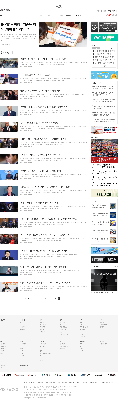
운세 (41, 360)
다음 (62, 298)
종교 (1, 353)
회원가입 (114, 11)
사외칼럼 (22, 327)
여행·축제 (42, 346)
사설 (21, 322)
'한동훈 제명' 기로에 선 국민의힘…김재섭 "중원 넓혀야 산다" (42, 170)
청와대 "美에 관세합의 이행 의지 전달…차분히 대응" (39, 202)
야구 (21, 346)
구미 (1, 367)
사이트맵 (114, 382)
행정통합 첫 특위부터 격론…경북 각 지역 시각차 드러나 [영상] (43, 58)
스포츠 (22, 341)
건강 (41, 351)
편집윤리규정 (84, 382)
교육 (81, 331)
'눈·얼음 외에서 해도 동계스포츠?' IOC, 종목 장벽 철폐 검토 (100, 231)
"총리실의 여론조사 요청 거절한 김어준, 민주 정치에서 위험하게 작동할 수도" (48, 218)
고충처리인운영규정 (50, 382)
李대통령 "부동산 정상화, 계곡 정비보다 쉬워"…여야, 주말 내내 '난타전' (103, 94)
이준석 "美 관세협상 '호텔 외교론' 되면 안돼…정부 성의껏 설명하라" (45, 282)
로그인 (109, 11)
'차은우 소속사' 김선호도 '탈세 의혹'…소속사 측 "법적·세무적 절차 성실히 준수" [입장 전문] (103, 121)
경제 (61, 320)
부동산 (62, 324)
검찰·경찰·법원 (84, 327)
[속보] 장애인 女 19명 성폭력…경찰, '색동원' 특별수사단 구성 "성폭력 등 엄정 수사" (103, 87)
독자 (41, 355)
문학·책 (2, 351)
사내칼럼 (22, 324)
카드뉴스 (82, 351)
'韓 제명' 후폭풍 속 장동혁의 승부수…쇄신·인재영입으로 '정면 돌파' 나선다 (103, 114)
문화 (1, 341)
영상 (81, 343)
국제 (101, 320)
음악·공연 (3, 346)
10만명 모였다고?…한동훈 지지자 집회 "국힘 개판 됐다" (107, 160)
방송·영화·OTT (64, 346)
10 (58, 298)
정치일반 (41, 15)
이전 (25, 298)
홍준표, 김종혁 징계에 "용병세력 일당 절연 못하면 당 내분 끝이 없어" (45, 186)
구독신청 (40, 382)
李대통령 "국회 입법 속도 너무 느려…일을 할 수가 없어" (41, 154)
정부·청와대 (50, 15)
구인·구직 (62, 331)
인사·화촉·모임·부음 (45, 353)
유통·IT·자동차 (64, 334)
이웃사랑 (82, 334)
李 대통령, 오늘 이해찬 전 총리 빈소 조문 (35, 74)
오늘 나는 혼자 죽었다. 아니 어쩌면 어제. (102, 292)
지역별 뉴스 (83, 336)
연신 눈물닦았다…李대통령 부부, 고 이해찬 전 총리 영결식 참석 (107, 184)
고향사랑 (2, 365)
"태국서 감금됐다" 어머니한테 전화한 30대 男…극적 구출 (100, 215)
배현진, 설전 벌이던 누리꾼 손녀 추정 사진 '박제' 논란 (40, 90)
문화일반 (2, 343)
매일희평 (22, 329)
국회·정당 (60, 15)
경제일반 (62, 322)
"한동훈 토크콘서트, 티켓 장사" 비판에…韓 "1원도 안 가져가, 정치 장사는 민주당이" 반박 (103, 101)
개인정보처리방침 (74, 382)
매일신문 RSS (24, 365)
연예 (61, 341)
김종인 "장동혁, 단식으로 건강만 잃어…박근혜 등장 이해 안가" (43, 138)
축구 (21, 348)
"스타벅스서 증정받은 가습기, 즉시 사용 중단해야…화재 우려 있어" (103, 107)
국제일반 (102, 322)
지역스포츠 (23, 355)
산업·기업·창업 (64, 329)
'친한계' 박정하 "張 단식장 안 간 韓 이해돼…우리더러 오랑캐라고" (45, 234)
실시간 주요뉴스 (96, 83)
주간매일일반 (103, 343)
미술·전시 (3, 348)
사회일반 (82, 322)
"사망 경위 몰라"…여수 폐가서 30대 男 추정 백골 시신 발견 (100, 223)
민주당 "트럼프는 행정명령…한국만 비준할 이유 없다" (40, 122)
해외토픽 (102, 327)
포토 (81, 346)
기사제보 (105, 11)
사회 (81, 320)
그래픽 (81, 348)
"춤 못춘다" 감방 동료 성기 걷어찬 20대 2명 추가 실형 (100, 206)
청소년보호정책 (62, 382)
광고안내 (33, 382)
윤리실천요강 (106, 382)
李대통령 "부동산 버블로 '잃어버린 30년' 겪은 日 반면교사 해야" (44, 250)
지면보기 (99, 11)
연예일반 (62, 343)
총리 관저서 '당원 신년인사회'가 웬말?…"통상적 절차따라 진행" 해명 (106, 166)
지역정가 (78, 15)
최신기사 (2, 320)
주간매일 (102, 341)
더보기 (116, 267)
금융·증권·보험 (64, 327)
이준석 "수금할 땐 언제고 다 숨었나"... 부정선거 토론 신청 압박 (107, 178)
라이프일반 (43, 343)
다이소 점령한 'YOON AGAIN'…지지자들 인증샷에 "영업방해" (107, 172)
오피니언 (22, 320)
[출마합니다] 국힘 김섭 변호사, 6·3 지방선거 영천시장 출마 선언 (43, 106)
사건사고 (82, 324)
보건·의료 (82, 329)
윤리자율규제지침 (95, 382)
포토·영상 (82, 341)
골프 (21, 353)
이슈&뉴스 (95, 201)
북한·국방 (69, 15)
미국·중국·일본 (103, 324)
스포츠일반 (23, 343)
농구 (21, 351)
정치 (59, 6)
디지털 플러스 (95, 266)
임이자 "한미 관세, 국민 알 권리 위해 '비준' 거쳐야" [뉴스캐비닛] (44, 266)
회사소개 (27, 382)
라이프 (42, 341)
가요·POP (62, 348)
